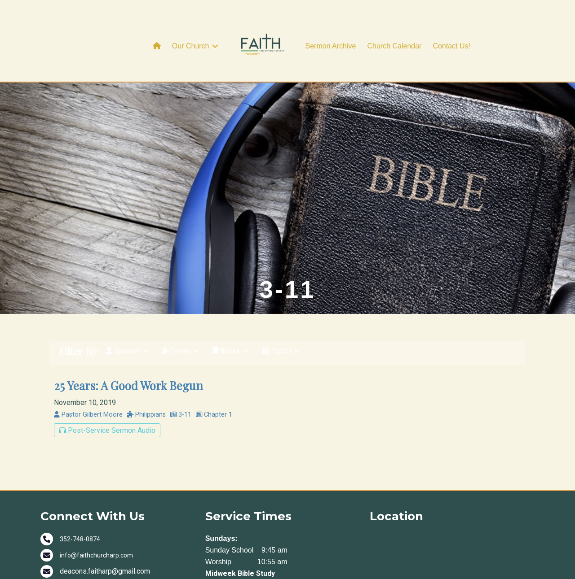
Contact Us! (451, 46)
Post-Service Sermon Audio (107, 430)
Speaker (127, 351)
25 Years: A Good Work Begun (128, 385)
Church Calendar (394, 46)
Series (180, 351)
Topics (281, 351)
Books (230, 351)
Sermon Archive (330, 46)
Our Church (190, 46)
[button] (215, 46)
